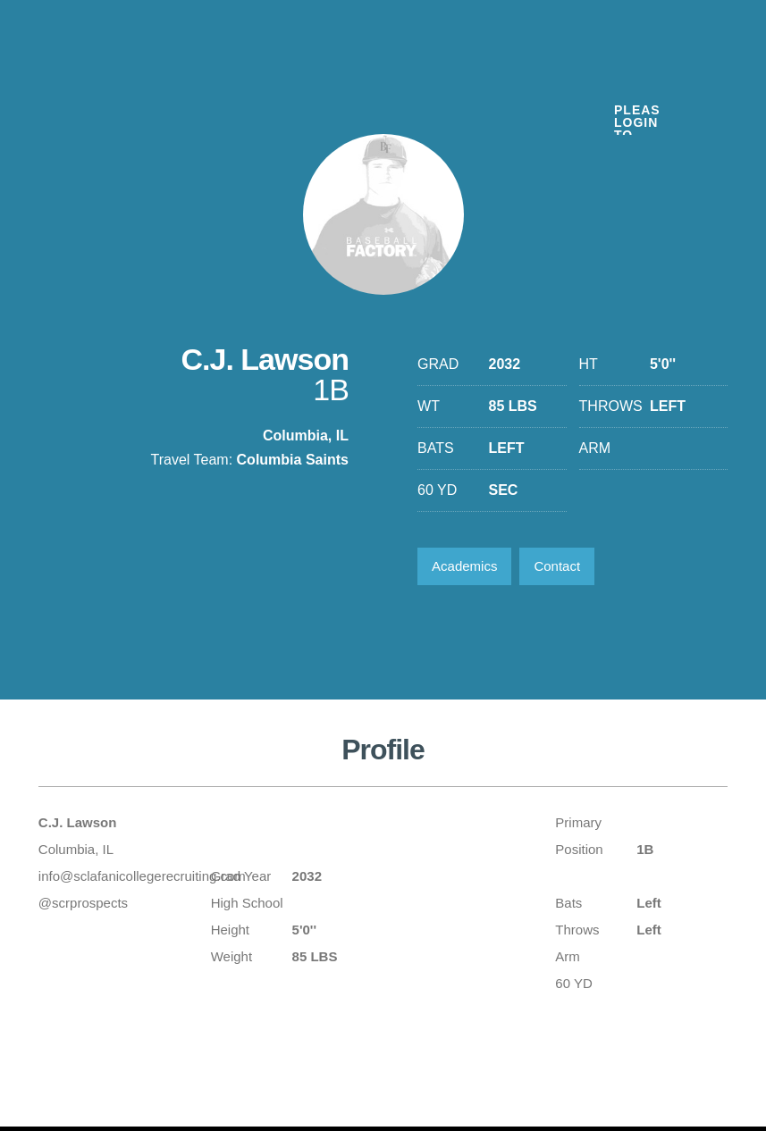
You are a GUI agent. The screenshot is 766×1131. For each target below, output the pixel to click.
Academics (464, 566)
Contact (557, 566)
